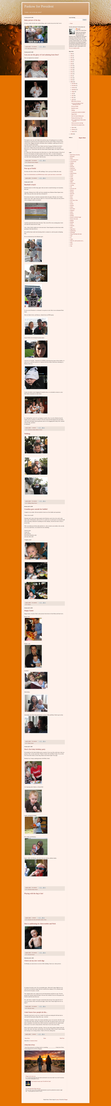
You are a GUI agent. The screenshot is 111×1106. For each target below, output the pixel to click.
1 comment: (34, 427)
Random (72, 213)
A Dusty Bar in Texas (29, 1045)
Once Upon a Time (74, 200)
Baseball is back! (30, 185)
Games (71, 176)
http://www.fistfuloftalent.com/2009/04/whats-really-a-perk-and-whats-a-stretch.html (43, 174)
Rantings (72, 215)
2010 (72, 79)
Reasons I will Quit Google (75, 217)
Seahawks (72, 225)
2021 (72, 57)
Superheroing (73, 230)
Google (71, 178)
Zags (71, 245)
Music (71, 197)
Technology (72, 232)
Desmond (29, 162)
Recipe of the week (74, 218)
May (73, 97)
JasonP (78, 29)
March (73, 127)
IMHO (71, 181)
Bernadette (72, 156)
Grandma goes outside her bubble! (36, 509)
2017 (72, 65)
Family (29, 743)
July (73, 93)
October (73, 87)
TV (71, 237)
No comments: (34, 46)
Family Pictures (73, 173)
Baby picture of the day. (32, 20)
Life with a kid (34, 919)
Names (71, 198)
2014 (72, 71)
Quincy (42, 919)
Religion (36, 162)
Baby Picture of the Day (32, 48)
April (73, 99)
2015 (72, 69)
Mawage (72, 191)
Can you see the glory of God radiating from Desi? (41, 55)
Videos (45, 919)
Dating (32, 503)
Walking (27, 434)
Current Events (73, 161)
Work (71, 242)
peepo (57, 1099)
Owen (71, 202)
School (71, 223)
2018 (72, 63)
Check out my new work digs (34, 961)
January (73, 131)
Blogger (65, 1099)
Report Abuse (82, 137)
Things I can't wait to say (31, 1076)
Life (71, 186)
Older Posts (62, 1038)
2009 (72, 81)
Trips (71, 235)
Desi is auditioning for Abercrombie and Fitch (40, 924)
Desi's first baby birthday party (34, 749)
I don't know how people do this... (35, 1012)
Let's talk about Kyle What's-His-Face (33, 1088)
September (74, 89)
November (74, 85)
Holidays (72, 180)
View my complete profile (74, 48)
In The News (72, 183)
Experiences (30, 429)
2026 (72, 53)
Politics (71, 207)
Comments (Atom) (33, 1040)
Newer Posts (27, 1038)
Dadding (29, 503)
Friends (34, 429)
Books (71, 158)
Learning (72, 185)
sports (71, 227)
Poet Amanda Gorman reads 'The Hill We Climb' (41, 1081)
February (73, 129)
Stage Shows (72, 229)
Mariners (37, 429)
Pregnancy (72, 210)
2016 (72, 67)
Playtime (39, 919)
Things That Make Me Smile (76, 234)
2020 (72, 59)
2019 (72, 61)
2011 (72, 77)
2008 (72, 133)
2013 (72, 73)
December (74, 83)
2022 (72, 55)
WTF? (71, 244)
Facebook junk (73, 170)
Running (72, 222)
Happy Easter (29, 610)
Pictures (33, 162)
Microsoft (29, 1008)
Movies (71, 195)
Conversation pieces (74, 159)
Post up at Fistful (30, 168)
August (73, 91)
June (73, 95)
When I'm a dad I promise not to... (77, 240)
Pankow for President (39, 6)
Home (45, 1038)
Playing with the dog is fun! (33, 893)
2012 (72, 75)
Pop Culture (72, 208)
